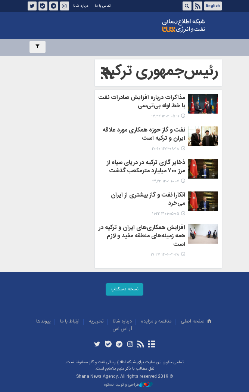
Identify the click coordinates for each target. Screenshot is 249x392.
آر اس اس (122, 329)
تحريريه (96, 321)
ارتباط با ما (70, 321)
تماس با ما (103, 6)
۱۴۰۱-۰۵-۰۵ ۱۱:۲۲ (165, 213)
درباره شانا (80, 6)
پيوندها (43, 321)
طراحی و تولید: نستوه (128, 385)
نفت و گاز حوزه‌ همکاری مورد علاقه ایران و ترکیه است (144, 134)
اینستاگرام (64, 5)
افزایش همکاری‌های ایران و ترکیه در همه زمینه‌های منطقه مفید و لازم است (142, 237)
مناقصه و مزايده (156, 321)
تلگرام (53, 5)
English (213, 6)
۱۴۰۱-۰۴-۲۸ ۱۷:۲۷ (164, 254)
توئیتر (31, 5)
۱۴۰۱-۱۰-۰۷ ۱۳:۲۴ (165, 181)
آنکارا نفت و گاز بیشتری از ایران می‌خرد (148, 200)
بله (42, 5)
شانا (183, 26)
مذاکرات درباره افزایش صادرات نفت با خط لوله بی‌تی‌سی (142, 102)
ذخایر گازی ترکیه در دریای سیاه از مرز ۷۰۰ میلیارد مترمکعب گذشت (146, 167)
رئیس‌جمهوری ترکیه (160, 71)
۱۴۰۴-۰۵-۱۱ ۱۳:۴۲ (165, 116)
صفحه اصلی (197, 321)
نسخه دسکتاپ (124, 289)
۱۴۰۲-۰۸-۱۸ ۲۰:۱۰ (165, 148)
